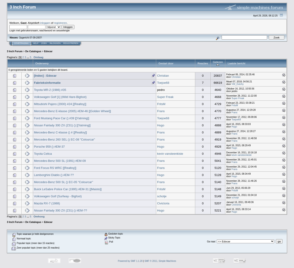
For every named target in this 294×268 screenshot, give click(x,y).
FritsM (161, 104)
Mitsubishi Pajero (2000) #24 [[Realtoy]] (60, 104)
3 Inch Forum (15, 51)
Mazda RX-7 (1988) (47, 203)
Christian (163, 75)
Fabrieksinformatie (47, 82)
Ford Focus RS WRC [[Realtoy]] (55, 168)
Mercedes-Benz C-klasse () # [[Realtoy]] (60, 132)
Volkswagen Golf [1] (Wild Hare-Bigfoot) (60, 97)
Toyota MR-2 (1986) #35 (50, 90)
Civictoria (163, 203)
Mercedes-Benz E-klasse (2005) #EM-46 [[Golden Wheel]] (72, 111)
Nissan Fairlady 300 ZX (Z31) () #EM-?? (60, 210)
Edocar (48, 51)
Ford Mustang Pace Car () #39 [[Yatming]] (61, 118)
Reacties (203, 63)
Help (36, 43)
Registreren (70, 43)
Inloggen (55, 43)
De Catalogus (33, 51)
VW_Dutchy (238, 84)
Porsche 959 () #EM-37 (49, 146)
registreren (60, 22)
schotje (162, 196)
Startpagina (21, 43)
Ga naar (211, 241)
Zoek (44, 43)
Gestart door (165, 63)
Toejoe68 (163, 82)
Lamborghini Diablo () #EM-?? (54, 175)
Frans (161, 111)
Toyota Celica (43, 153)
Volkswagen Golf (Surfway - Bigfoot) (58, 196)
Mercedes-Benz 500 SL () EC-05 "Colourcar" (63, 182)
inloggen (45, 22)
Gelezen (218, 63)
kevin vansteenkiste (170, 153)
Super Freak (165, 97)
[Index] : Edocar (45, 75)
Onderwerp (42, 63)
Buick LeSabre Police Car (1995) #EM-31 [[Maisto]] (68, 189)
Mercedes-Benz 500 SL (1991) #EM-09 (60, 160)
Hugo (160, 125)
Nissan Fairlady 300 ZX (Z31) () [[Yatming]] (62, 125)
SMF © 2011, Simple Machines (160, 261)
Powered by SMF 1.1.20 (130, 261)
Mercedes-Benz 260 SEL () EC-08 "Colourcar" (64, 139)
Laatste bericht (236, 63)
